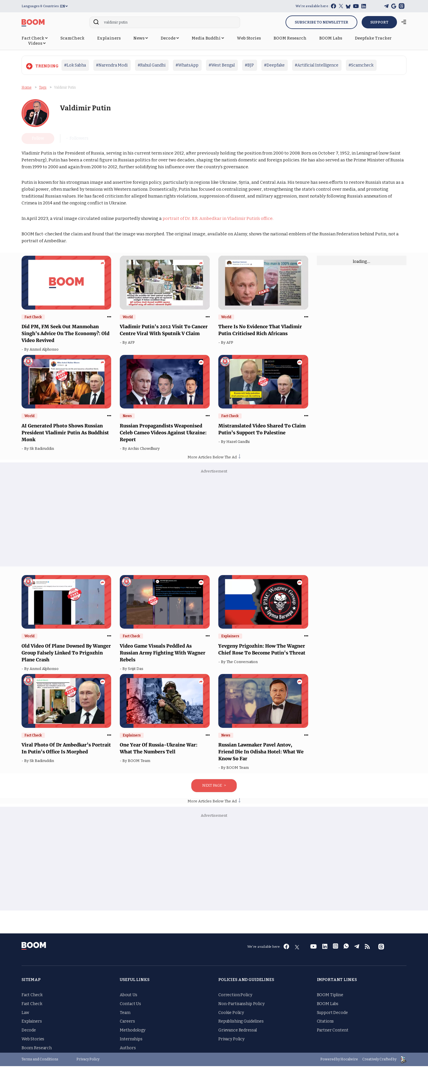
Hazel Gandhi (238, 444)
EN (64, 6)
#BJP (249, 65)
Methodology (132, 1033)
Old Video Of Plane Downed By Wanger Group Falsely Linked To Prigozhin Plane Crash (66, 655)
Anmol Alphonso (45, 352)
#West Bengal (222, 65)
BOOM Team (140, 763)
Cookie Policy (231, 1015)
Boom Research (37, 1050)
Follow (38, 141)
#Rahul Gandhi (151, 65)
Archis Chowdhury (144, 451)
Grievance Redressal (237, 1033)
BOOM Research (289, 38)
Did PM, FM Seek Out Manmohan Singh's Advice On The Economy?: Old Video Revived (65, 336)
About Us (128, 997)
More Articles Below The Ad (214, 460)
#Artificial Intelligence (316, 65)
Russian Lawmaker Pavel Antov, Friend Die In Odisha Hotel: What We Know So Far (261, 754)
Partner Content (332, 1033)
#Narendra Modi (112, 65)
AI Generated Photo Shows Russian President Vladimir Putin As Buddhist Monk (65, 435)
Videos (37, 43)
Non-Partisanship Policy (241, 1006)
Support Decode (332, 1015)
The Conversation (242, 664)
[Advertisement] (214, 523)
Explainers (109, 38)
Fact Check (35, 38)
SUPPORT (379, 22)
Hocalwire (349, 1062)
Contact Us (130, 1006)
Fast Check (32, 1006)
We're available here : (312, 6)
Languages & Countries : (41, 6)
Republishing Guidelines (241, 1024)
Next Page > (214, 788)
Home (27, 86)
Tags (43, 86)
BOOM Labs (330, 38)
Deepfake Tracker (373, 38)
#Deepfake (274, 65)
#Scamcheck (360, 65)
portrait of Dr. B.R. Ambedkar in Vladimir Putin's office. (218, 221)
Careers (127, 1024)
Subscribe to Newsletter (321, 22)
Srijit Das (136, 671)
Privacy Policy (231, 1041)
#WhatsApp (187, 65)
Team (125, 1015)
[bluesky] (348, 6)
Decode (170, 38)
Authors (128, 1050)
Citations (325, 1024)
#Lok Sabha (75, 65)
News (140, 38)
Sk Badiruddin (43, 451)
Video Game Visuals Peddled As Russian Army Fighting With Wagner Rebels (162, 655)
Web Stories (249, 38)
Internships (131, 1041)
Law (25, 1015)
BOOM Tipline (330, 997)
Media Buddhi (208, 38)
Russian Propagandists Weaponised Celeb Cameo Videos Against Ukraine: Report (163, 435)
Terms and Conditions (40, 1062)
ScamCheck (72, 38)
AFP (132, 345)
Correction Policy (235, 997)
